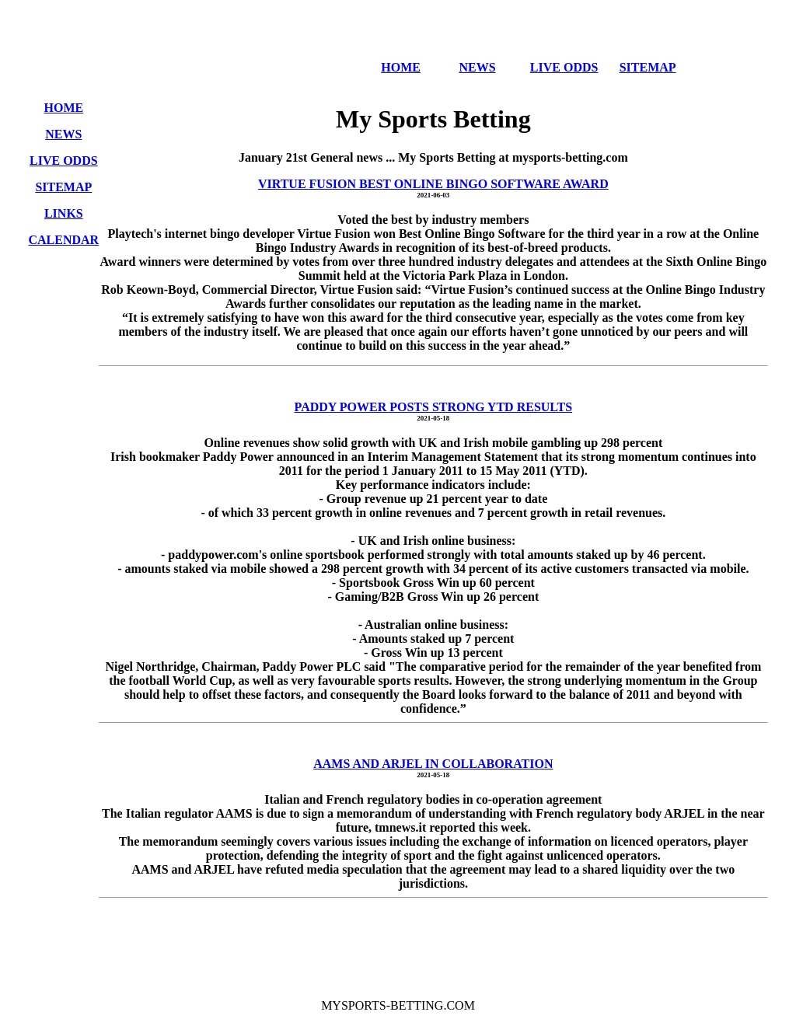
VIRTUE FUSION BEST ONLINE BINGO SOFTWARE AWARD (433, 183)
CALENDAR (64, 239)
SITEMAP (648, 67)
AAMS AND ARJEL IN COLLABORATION (433, 763)
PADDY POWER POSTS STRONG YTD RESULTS (434, 407)
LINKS (63, 213)
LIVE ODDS (564, 67)
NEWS (477, 67)
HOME (401, 67)
